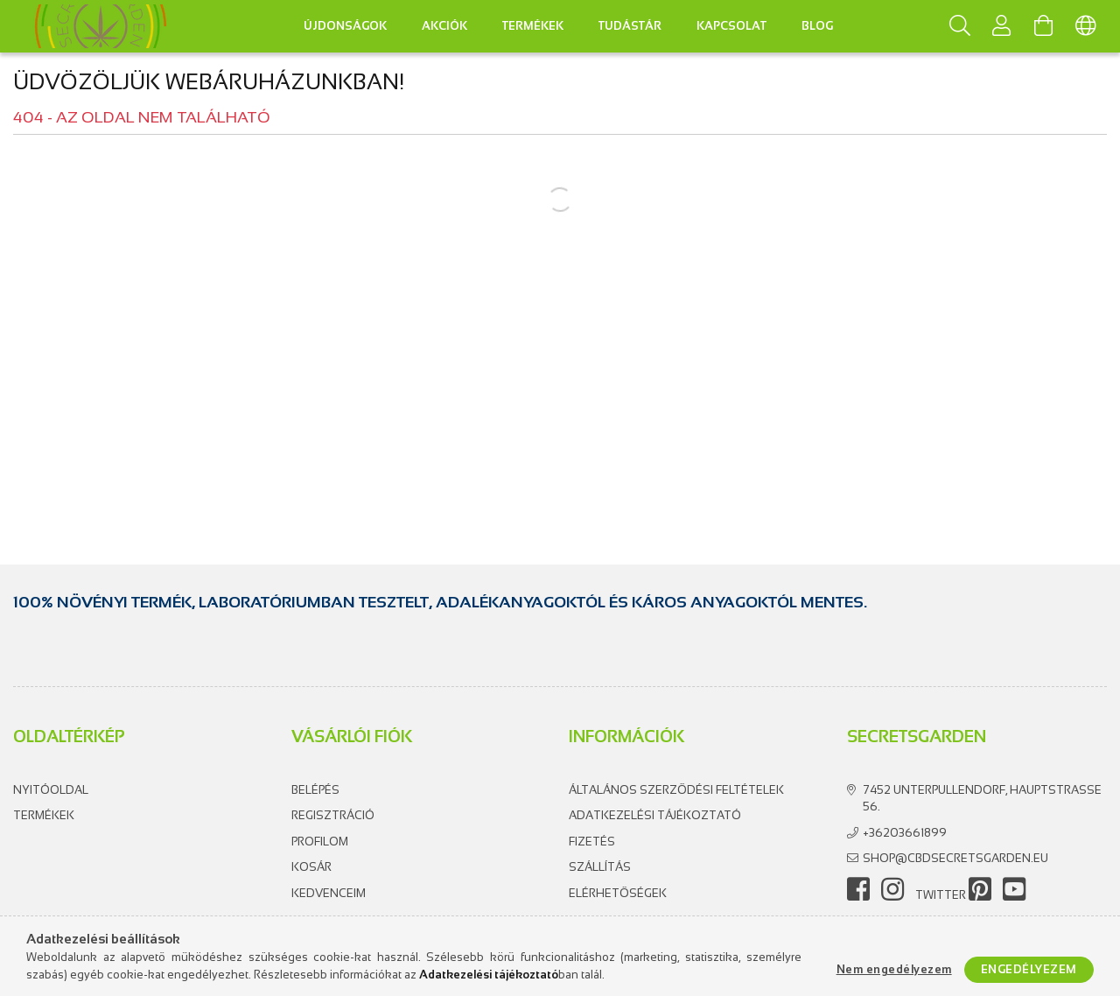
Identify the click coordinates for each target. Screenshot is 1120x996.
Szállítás (600, 866)
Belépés (315, 789)
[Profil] (1002, 26)
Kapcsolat (731, 25)
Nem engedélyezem (894, 969)
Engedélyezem (1029, 969)
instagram (892, 889)
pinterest (980, 889)
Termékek (43, 815)
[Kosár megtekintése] (1044, 26)
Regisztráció (332, 815)
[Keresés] (960, 26)
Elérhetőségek (618, 893)
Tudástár (630, 25)
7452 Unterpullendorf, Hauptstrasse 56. (982, 798)
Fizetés (592, 841)
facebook (858, 889)
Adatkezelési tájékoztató (655, 815)
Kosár (311, 866)
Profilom (319, 841)
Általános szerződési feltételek (676, 789)
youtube (1014, 889)
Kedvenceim (328, 893)
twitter (940, 895)
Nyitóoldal (50, 789)
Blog (817, 25)
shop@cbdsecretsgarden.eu (955, 858)
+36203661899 (905, 832)
